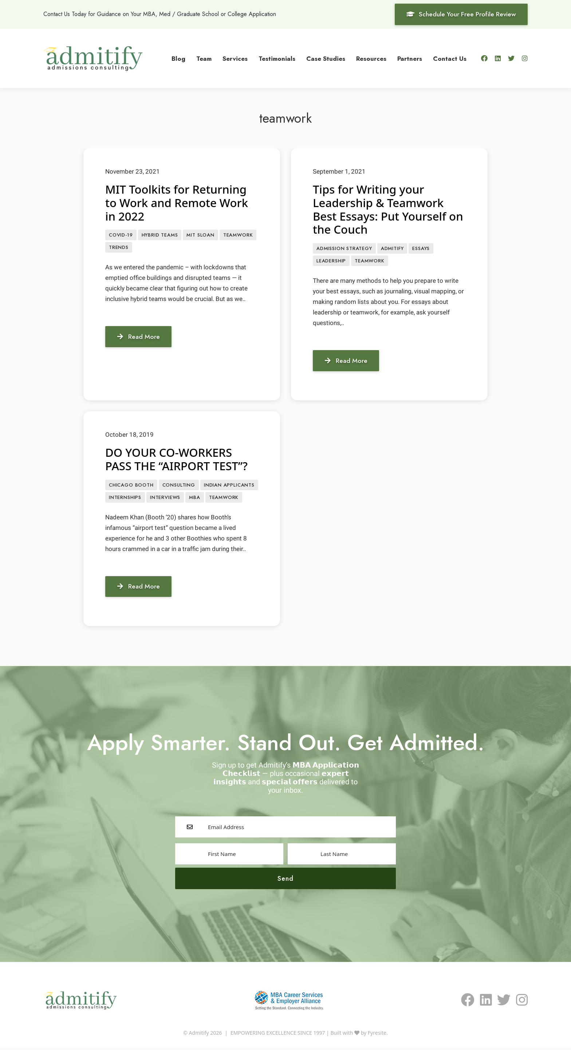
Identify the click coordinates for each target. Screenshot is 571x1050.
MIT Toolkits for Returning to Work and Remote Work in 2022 (178, 202)
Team (204, 58)
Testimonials (277, 58)
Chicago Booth (131, 486)
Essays (421, 248)
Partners (409, 58)
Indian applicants (229, 486)
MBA (194, 498)
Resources (371, 58)
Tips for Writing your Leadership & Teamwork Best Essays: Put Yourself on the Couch (381, 209)
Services (235, 58)
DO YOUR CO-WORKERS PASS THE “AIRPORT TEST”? (178, 459)
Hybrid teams (160, 235)
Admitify (392, 248)
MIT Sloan (200, 235)
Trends (119, 248)
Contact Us (449, 58)
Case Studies (325, 58)
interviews (165, 498)
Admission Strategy (344, 248)
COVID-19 (121, 235)
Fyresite (377, 1034)
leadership (331, 261)
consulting (178, 486)
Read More (139, 337)
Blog (178, 58)
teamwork (238, 235)
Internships (125, 498)
